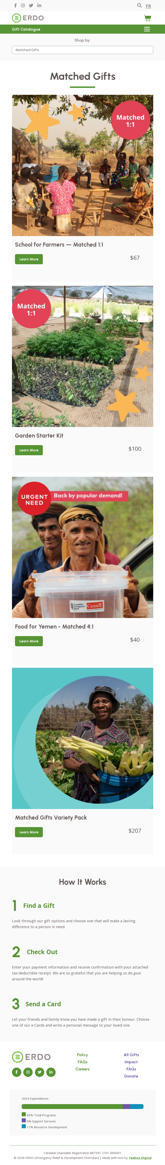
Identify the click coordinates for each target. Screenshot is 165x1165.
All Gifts (131, 1054)
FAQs (82, 1061)
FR (148, 6)
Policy (82, 1054)
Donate (131, 1076)
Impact (131, 1061)
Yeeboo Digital (140, 1158)
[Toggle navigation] (147, 29)
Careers (82, 1069)
